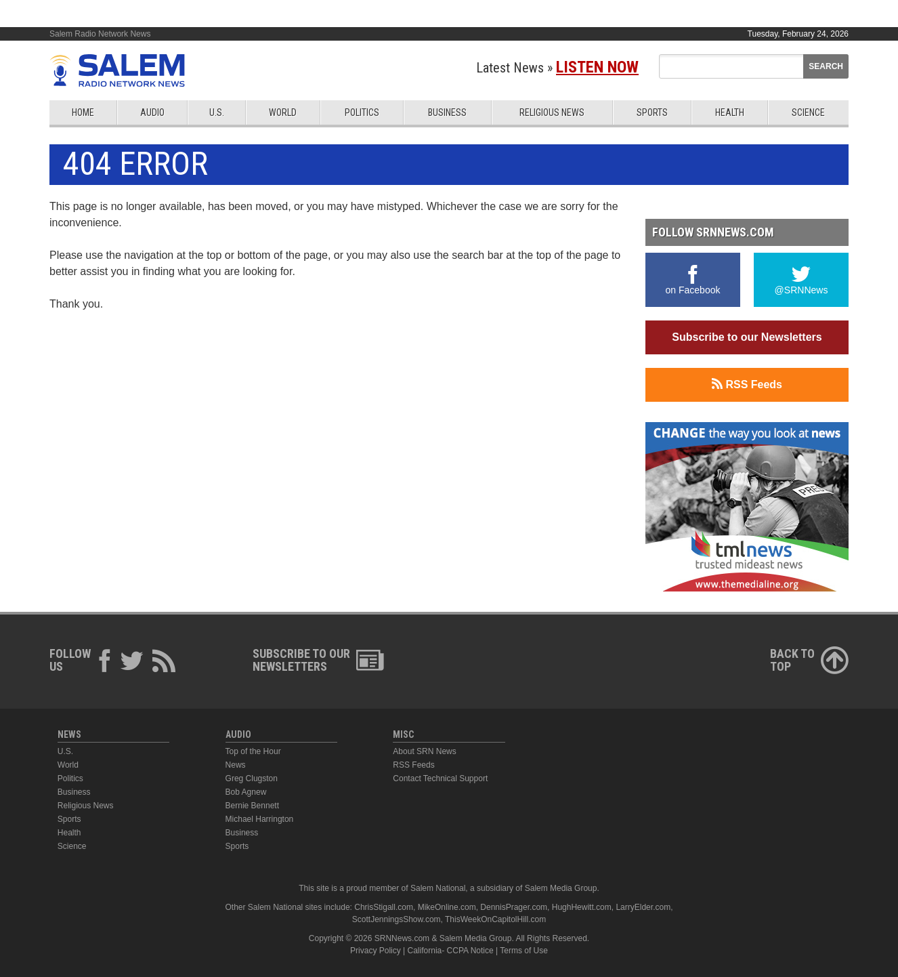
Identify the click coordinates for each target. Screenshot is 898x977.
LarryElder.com (643, 907)
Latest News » (557, 68)
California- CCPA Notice (451, 950)
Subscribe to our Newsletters (746, 337)
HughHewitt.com (582, 907)
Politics (362, 112)
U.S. (216, 112)
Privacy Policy (375, 950)
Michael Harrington (260, 819)
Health (729, 112)
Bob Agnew (246, 792)
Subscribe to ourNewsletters (318, 660)
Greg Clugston (252, 778)
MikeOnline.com (447, 907)
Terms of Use (524, 950)
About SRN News (424, 751)
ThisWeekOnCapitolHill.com (495, 919)
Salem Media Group (561, 888)
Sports (652, 112)
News (236, 765)
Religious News (551, 112)
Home (83, 112)
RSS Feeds (747, 384)
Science (808, 112)
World (283, 112)
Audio (152, 112)
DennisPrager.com (513, 907)
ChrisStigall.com (383, 907)
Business (447, 112)
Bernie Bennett (252, 805)
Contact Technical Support (440, 778)
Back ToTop (809, 660)
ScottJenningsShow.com (396, 919)
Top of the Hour (253, 751)
